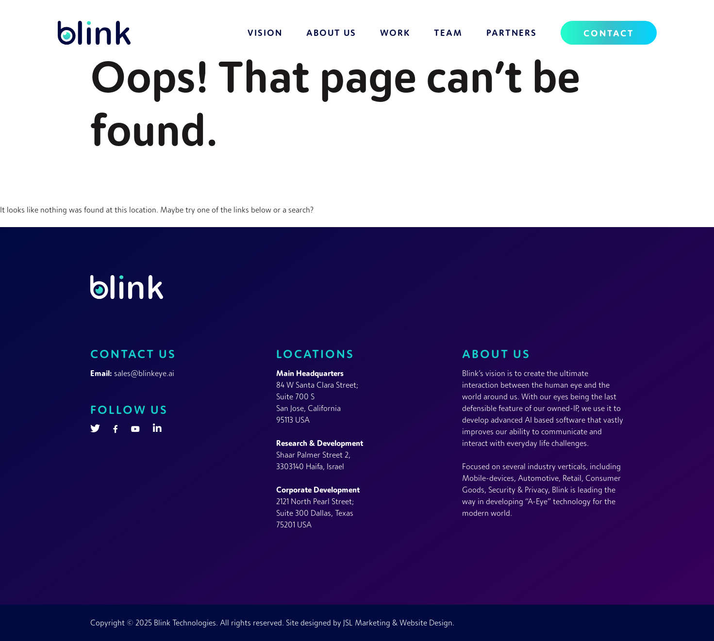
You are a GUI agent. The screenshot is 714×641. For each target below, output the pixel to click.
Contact (608, 32)
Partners (511, 33)
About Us (331, 33)
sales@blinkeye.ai (144, 373)
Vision (265, 33)
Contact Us (133, 353)
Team (448, 33)
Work (395, 33)
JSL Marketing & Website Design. (398, 622)
